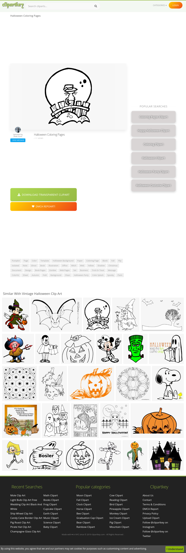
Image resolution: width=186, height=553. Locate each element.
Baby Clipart (50, 527)
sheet (25, 275)
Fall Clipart (82, 500)
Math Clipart (50, 495)
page (26, 260)
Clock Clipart (83, 504)
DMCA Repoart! (43, 206)
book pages (40, 270)
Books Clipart (51, 500)
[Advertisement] (68, 41)
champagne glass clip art (25, 531)
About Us (148, 495)
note (25, 265)
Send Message (18, 140)
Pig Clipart (115, 522)
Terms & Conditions (154, 504)
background (55, 275)
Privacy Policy (150, 513)
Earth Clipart (50, 513)
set (75, 270)
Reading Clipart (118, 500)
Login (175, 5)
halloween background (63, 260)
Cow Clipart (116, 495)
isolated (15, 265)
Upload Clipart (151, 518)
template (45, 260)
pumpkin (16, 260)
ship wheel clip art (21, 513)
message (112, 270)
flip (119, 260)
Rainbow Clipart (85, 527)
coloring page (92, 260)
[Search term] (63, 6)
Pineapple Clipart (119, 509)
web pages (65, 270)
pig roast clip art (20, 522)
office (64, 265)
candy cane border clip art (26, 518)
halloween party (81, 275)
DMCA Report (150, 509)
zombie (52, 270)
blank (105, 260)
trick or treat (98, 270)
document (16, 270)
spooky (110, 275)
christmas (113, 265)
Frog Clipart (50, 504)
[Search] (96, 6)
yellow (91, 265)
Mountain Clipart (119, 527)
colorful (15, 275)
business (84, 270)
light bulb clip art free (23, 500)
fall (112, 260)
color (34, 260)
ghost (33, 265)
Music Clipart (51, 518)
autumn (35, 275)
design (28, 270)
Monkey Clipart (118, 513)
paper (80, 260)
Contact (147, 500)
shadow (101, 265)
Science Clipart (52, 522)
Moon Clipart (84, 495)
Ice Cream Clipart (120, 518)
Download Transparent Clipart (44, 195)
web (82, 265)
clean (67, 275)
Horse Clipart (84, 509)
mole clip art (17, 495)
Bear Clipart (83, 522)
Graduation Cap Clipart (89, 518)
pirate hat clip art (20, 527)
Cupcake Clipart (52, 509)
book (42, 265)
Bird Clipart (116, 504)
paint (120, 275)
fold (45, 275)
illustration (53, 265)
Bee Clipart (82, 513)
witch (73, 265)
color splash (97, 275)
